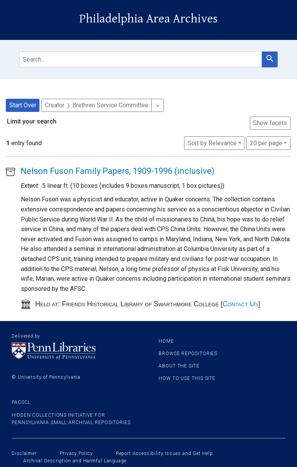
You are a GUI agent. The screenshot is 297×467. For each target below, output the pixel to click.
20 (266, 142)
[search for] (140, 59)
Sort (212, 143)
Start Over (22, 105)
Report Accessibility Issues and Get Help (164, 453)
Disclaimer (24, 453)
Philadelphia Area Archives (148, 19)
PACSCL (21, 402)
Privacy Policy (76, 453)
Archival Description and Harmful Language (74, 461)
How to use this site (187, 378)
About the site (179, 366)
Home (166, 341)
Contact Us (240, 304)
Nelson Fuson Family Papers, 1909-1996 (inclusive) (117, 171)
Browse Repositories (188, 353)
